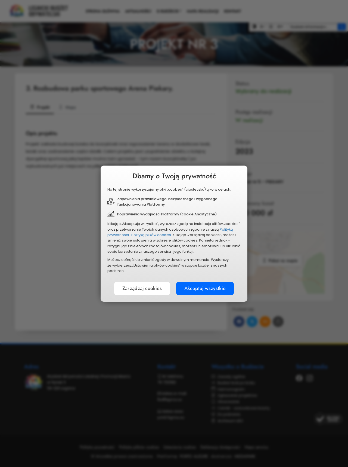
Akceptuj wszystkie (205, 288)
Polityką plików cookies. (151, 235)
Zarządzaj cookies (142, 288)
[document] (174, 234)
